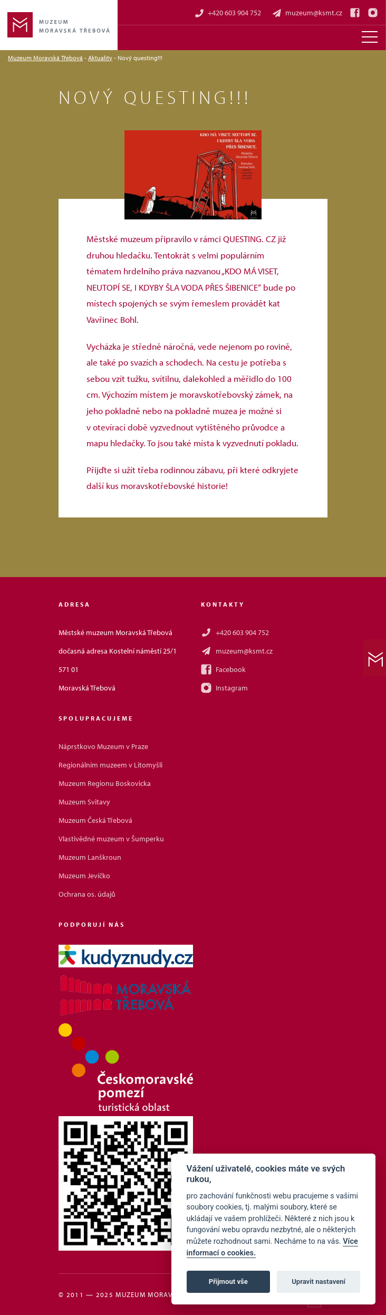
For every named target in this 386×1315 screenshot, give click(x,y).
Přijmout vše (228, 1281)
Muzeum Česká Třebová (95, 820)
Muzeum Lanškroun (90, 857)
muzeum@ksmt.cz (307, 13)
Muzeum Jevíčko (84, 875)
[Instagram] (373, 12)
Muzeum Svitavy (84, 802)
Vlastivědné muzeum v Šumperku (111, 838)
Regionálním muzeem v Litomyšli (110, 765)
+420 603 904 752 (227, 13)
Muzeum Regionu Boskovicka (105, 783)
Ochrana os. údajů (87, 894)
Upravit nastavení (318, 1281)
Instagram (224, 688)
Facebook (223, 669)
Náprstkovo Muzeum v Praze (103, 746)
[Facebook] (355, 12)
